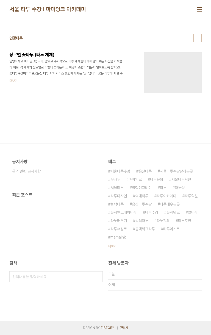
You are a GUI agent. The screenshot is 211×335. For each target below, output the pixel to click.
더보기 (112, 246)
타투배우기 (118, 220)
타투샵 (180, 188)
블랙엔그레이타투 (123, 212)
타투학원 (191, 196)
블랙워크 (173, 212)
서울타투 (117, 188)
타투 (163, 188)
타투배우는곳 (170, 204)
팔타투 (193, 212)
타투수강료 (118, 229)
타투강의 (163, 220)
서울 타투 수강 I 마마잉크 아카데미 (47, 9)
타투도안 (184, 220)
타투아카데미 (166, 196)
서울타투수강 (120, 171)
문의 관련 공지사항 (26, 171)
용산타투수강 (142, 204)
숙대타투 (141, 196)
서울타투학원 (181, 179)
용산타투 (145, 171)
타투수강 (151, 212)
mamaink (118, 237)
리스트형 (197, 38)
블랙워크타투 (145, 229)
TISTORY (107, 328)
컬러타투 (141, 220)
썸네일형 (188, 38)
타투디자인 (118, 196)
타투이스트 (171, 229)
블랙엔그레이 (142, 188)
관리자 (124, 328)
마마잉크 (135, 179)
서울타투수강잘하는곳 (176, 171)
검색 (97, 277)
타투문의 (156, 179)
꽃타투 (115, 179)
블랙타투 (117, 204)
